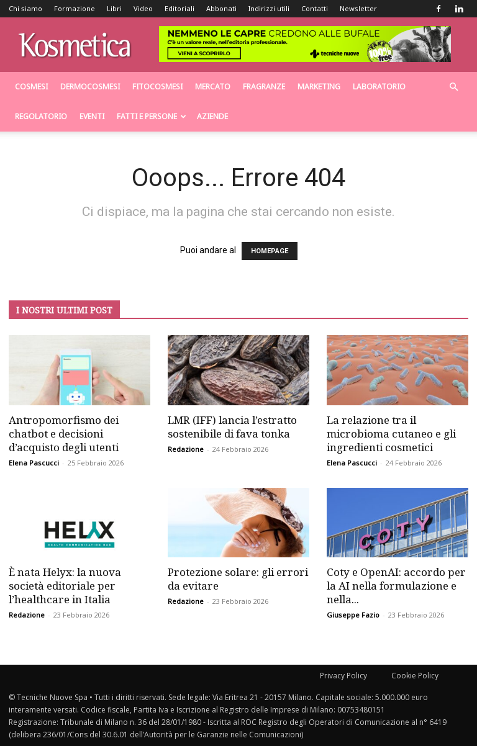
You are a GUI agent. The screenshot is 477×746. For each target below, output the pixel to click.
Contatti (314, 8)
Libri (114, 8)
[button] (453, 87)
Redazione (186, 449)
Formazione (74, 8)
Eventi (92, 116)
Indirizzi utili (268, 8)
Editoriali (179, 8)
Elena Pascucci (34, 462)
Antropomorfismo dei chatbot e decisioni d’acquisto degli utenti (64, 433)
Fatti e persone (151, 116)
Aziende (212, 116)
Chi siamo (25, 8)
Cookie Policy (414, 675)
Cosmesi (31, 86)
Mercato (212, 86)
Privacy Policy (343, 675)
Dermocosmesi (90, 86)
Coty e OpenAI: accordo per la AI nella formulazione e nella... (396, 585)
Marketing (319, 86)
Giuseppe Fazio (353, 614)
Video (143, 8)
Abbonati (221, 8)
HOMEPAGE (269, 251)
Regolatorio (41, 116)
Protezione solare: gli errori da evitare (238, 579)
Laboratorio (379, 86)
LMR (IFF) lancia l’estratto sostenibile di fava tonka (232, 427)
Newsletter (358, 8)
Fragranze (264, 86)
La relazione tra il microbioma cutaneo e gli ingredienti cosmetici (391, 433)
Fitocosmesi (157, 86)
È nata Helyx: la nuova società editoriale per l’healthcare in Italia (65, 585)
